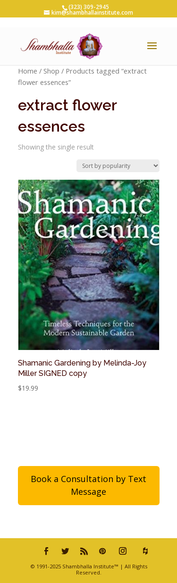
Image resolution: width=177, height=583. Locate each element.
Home (27, 70)
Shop (51, 70)
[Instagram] (122, 551)
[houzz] (145, 551)
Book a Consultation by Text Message (88, 485)
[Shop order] (118, 165)
